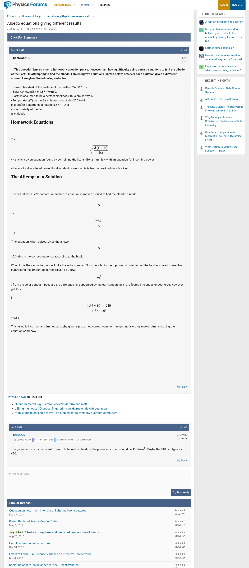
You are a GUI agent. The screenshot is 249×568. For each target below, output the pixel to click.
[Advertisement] (98, 364)
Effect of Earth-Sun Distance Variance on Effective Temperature (67, 559)
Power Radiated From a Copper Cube (50, 527)
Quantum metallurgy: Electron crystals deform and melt (67, 409)
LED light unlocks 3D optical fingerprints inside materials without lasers (77, 414)
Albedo (68, 30)
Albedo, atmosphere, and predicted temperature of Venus (78, 538)
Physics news (33, 402)
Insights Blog (79, 4)
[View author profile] (81, 445)
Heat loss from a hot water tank (46, 549)
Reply (167, 392)
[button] (90, 5)
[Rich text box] (99, 484)
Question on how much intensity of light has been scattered (64, 516)
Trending (120, 4)
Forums (101, 4)
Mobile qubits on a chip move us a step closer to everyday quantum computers (82, 418)
